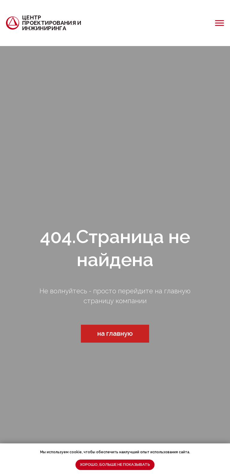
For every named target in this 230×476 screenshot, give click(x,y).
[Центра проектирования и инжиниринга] (51, 23)
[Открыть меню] (219, 23)
